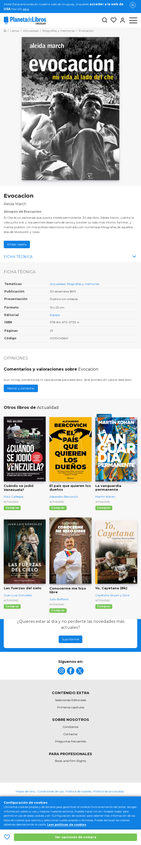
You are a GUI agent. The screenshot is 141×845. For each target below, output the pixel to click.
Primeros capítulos (70, 707)
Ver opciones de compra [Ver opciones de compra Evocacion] (75, 837)
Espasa (55, 315)
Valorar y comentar (21, 388)
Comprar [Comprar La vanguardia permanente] (104, 507)
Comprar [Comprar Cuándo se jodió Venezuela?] (12, 507)
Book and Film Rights (70, 761)
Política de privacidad (108, 791)
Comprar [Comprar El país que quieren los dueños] (58, 507)
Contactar (70, 734)
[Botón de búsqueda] (105, 20)
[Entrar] (121, 20)
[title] (61, 671)
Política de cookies (78, 791)
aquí (26, 9)
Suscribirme (70, 639)
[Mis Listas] (112, 20)
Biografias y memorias (83, 284)
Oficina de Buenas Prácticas (71, 800)
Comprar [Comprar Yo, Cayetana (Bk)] (104, 606)
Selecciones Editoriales (70, 700)
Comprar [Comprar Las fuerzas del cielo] (12, 606)
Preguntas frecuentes (70, 741)
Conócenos (70, 727)
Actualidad (57, 284)
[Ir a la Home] (5, 31)
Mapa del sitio (25, 791)
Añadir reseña (17, 244)
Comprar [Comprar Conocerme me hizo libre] (58, 610)
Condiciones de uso (50, 791)
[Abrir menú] (133, 20)
